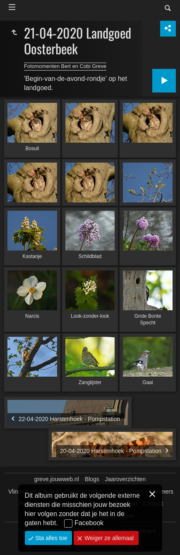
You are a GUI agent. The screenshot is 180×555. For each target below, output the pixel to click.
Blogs (92, 479)
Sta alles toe (50, 538)
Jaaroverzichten (125, 479)
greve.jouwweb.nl (56, 479)
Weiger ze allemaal (108, 538)
